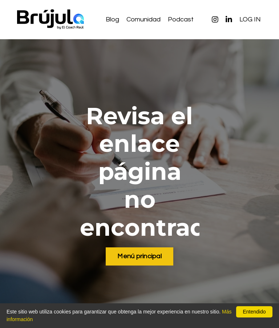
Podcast (181, 19)
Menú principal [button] (139, 256)
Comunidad (143, 19)
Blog (112, 19)
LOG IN (250, 19)
